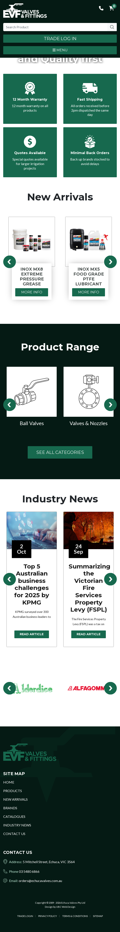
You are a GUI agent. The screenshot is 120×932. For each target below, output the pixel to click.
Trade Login (25, 916)
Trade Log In (60, 38)
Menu (60, 50)
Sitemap (98, 916)
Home (8, 782)
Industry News (17, 825)
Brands (10, 808)
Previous (9, 261)
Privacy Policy (47, 916)
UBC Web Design (65, 906)
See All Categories (60, 452)
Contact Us (14, 834)
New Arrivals (15, 799)
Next (110, 261)
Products (12, 791)
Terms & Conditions (75, 916)
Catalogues (14, 816)
